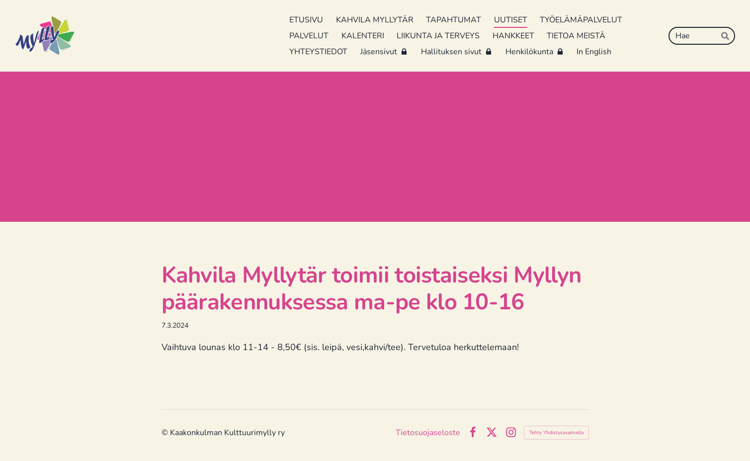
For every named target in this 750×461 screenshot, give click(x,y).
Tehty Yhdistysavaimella (556, 432)
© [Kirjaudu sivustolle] (166, 432)
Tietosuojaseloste (428, 433)
